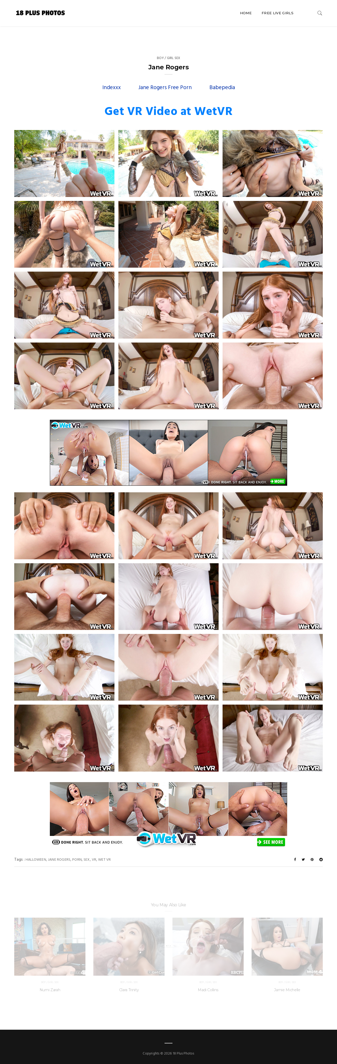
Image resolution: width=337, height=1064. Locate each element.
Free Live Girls (277, 13)
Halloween (36, 860)
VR (94, 860)
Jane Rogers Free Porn (165, 87)
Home (246, 13)
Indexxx (111, 87)
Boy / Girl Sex (168, 58)
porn (77, 860)
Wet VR (104, 860)
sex (87, 860)
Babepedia (222, 87)
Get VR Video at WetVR (168, 112)
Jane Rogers (59, 860)
